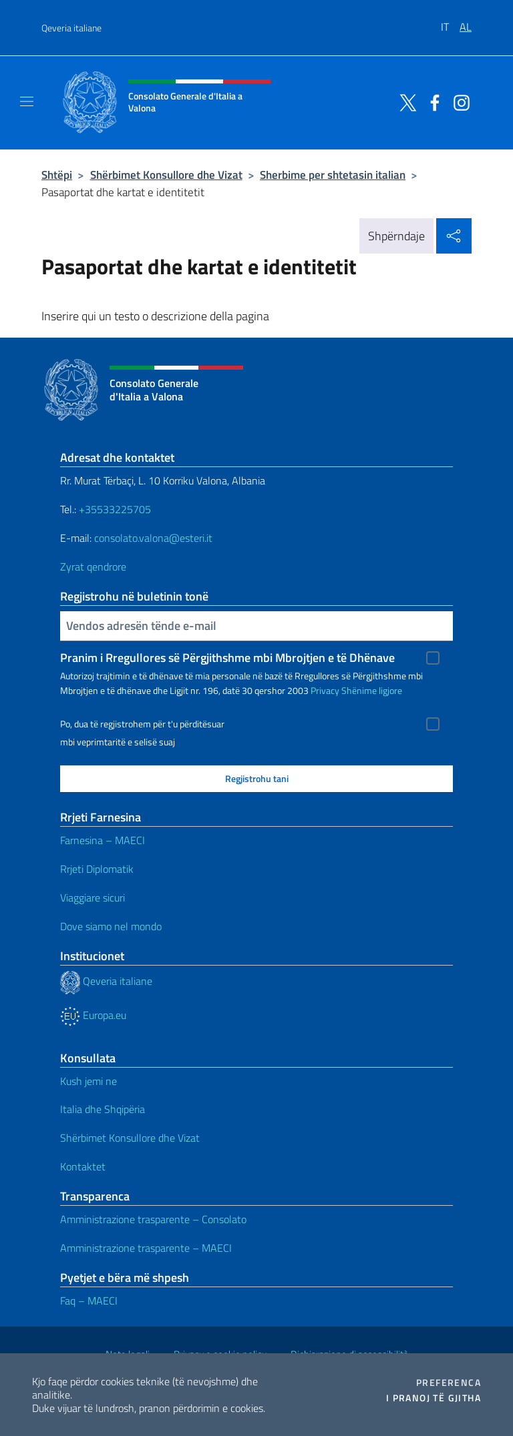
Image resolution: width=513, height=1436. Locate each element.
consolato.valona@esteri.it (153, 538)
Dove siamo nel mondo (111, 926)
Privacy (325, 690)
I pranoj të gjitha (433, 1398)
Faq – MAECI (89, 1301)
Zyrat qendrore (93, 567)
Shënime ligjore (371, 690)
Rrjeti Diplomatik (97, 869)
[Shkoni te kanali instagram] (458, 101)
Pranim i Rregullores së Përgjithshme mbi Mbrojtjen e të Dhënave (227, 658)
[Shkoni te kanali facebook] (431, 101)
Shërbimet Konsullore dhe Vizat (166, 174)
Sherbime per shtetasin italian (332, 174)
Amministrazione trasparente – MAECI (146, 1248)
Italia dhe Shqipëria (102, 1109)
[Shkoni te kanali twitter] (404, 101)
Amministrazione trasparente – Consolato (153, 1219)
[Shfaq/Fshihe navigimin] (27, 101)
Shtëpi (56, 174)
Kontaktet (83, 1166)
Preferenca (448, 1382)
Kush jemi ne (88, 1081)
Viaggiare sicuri (92, 897)
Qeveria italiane (71, 28)
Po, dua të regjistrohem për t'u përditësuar (142, 724)
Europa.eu (93, 1015)
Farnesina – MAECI (102, 840)
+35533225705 (115, 509)
